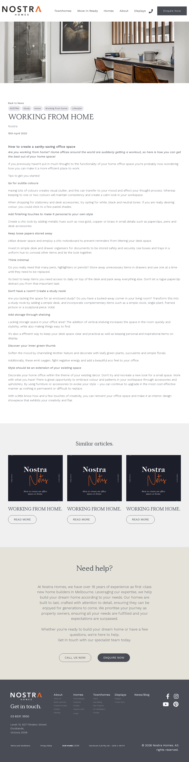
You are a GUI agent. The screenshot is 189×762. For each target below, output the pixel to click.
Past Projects (98, 706)
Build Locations (60, 702)
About (95, 699)
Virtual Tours (120, 702)
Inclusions (77, 702)
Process (76, 706)
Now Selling (97, 702)
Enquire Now (172, 11)
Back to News (16, 103)
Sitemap (57, 713)
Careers (57, 709)
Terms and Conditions (20, 746)
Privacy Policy (46, 746)
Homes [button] (109, 11)
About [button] (124, 11)
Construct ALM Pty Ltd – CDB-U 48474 (107, 746)
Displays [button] (140, 11)
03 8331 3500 (20, 716)
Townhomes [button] (62, 11)
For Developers (99, 709)
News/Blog (142, 694)
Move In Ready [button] (87, 11)
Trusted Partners (60, 706)
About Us (57, 699)
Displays (118, 699)
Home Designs (78, 699)
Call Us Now (75, 657)
